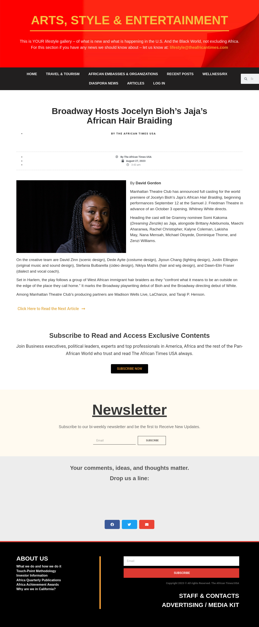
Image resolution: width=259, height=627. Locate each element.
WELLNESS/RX (214, 74)
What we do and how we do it (38, 566)
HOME (32, 74)
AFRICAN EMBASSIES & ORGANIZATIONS (123, 74)
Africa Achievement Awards (37, 584)
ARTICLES (135, 83)
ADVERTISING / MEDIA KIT (200, 604)
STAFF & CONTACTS (209, 595)
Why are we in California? (36, 589)
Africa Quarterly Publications (38, 580)
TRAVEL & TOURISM (62, 74)
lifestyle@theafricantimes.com (199, 47)
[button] (112, 524)
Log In (159, 83)
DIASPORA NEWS (103, 83)
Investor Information (32, 575)
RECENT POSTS (180, 74)
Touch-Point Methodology (36, 571)
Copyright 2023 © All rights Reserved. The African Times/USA (202, 582)
